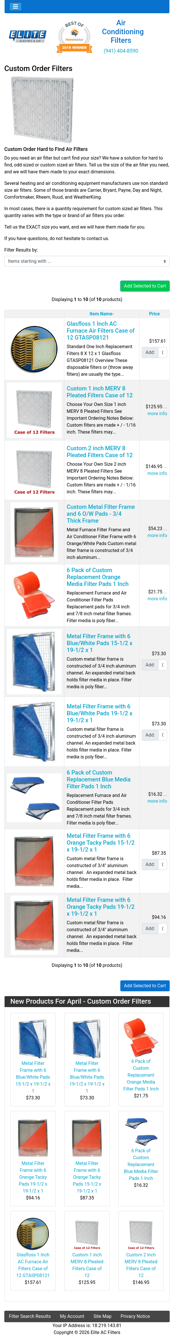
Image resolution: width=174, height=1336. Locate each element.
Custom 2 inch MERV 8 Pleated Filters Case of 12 (100, 452)
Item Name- (102, 314)
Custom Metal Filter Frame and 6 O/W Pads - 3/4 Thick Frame (101, 513)
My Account (72, 1316)
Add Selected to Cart (145, 286)
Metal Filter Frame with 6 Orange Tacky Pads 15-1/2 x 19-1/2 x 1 (100, 842)
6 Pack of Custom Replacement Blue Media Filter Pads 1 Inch (98, 779)
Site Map (102, 1316)
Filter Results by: (21, 250)
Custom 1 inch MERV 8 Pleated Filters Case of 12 (100, 392)
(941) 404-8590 (121, 51)
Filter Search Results (30, 1316)
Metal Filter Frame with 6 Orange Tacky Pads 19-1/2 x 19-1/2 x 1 (100, 906)
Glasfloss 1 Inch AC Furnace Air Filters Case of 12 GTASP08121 (101, 330)
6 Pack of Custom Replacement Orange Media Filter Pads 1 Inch (98, 577)
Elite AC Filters (105, 1332)
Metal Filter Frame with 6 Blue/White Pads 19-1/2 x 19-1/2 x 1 (99, 713)
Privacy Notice (135, 1316)
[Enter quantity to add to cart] (162, 352)
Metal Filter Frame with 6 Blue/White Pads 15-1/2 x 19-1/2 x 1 (99, 643)
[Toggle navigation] (15, 6)
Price (154, 314)
